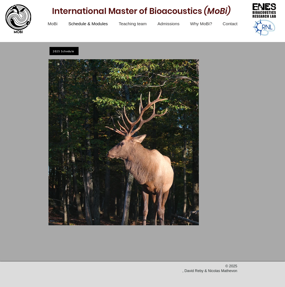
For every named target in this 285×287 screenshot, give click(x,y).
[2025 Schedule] (64, 51)
